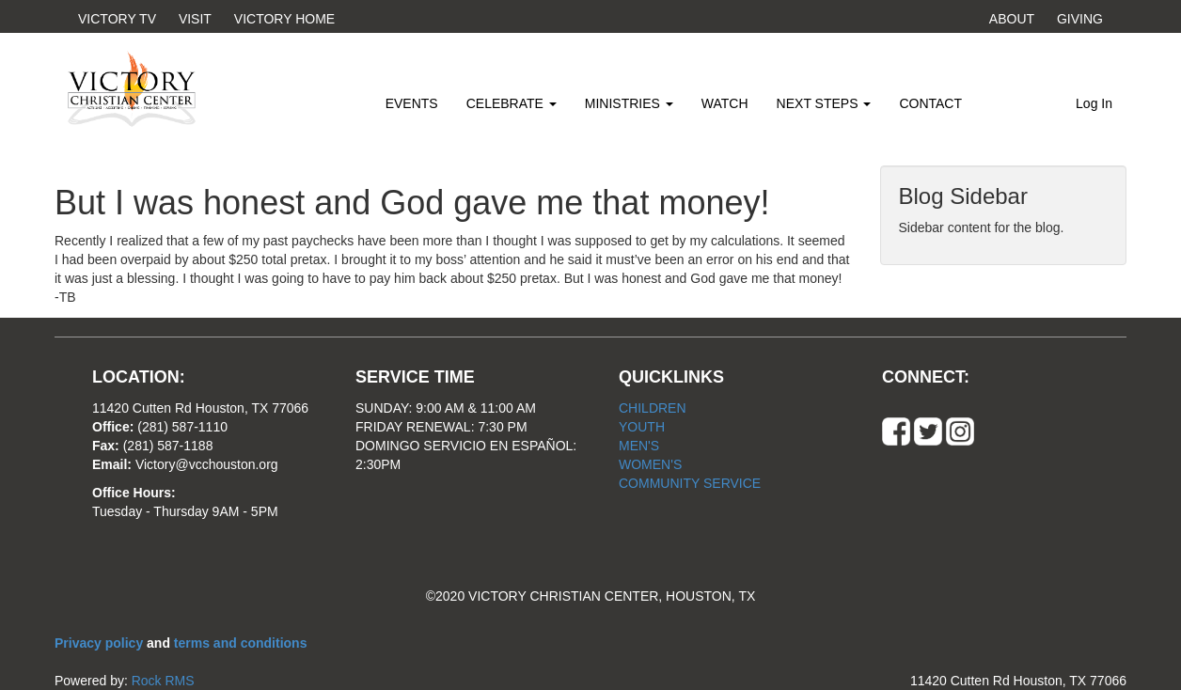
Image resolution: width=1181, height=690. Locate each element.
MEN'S (639, 445)
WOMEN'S (650, 464)
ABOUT (1011, 18)
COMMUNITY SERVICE (690, 483)
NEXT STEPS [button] (824, 103)
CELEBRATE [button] (511, 103)
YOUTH (642, 426)
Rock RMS (163, 680)
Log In (1094, 103)
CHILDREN (652, 408)
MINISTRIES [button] (629, 103)
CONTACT (930, 103)
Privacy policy (101, 643)
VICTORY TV (117, 18)
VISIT (195, 18)
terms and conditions (240, 643)
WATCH (724, 103)
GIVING (1080, 18)
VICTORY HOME (284, 18)
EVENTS (412, 103)
